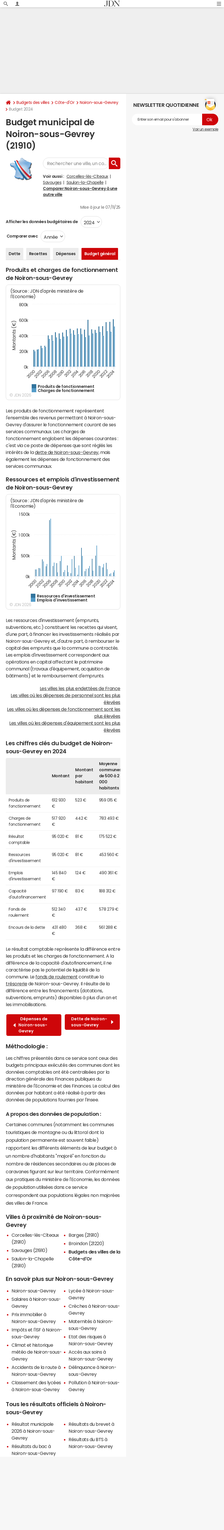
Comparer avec (22, 236)
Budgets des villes (32, 102)
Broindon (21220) (86, 1243)
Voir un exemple (205, 129)
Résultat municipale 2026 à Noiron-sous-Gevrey (33, 1431)
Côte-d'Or (64, 102)
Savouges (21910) (29, 1250)
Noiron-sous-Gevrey (99, 102)
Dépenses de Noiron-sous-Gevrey (30, 1025)
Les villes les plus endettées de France (80, 688)
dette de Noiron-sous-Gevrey (66, 452)
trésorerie (16, 983)
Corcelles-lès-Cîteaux (87, 176)
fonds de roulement (56, 976)
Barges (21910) (84, 1235)
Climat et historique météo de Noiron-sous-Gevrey (37, 1352)
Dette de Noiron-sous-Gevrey (92, 1022)
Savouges (52, 182)
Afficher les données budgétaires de (42, 222)
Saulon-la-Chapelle (85, 182)
